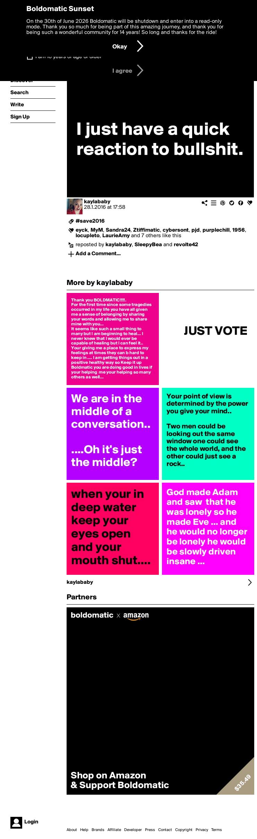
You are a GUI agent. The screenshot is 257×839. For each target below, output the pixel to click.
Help (84, 830)
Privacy (202, 830)
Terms (216, 830)
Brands (98, 830)
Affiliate (114, 830)
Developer (133, 830)
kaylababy (97, 202)
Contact (165, 830)
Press (150, 830)
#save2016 (90, 221)
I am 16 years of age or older (68, 57)
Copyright (183, 830)
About (72, 830)
